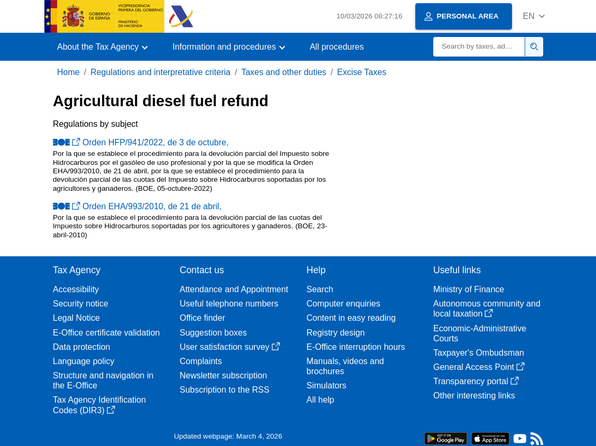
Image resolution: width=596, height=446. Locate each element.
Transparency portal (476, 381)
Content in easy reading (351, 317)
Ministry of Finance (468, 289)
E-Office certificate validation (106, 332)
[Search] (479, 47)
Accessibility (76, 289)
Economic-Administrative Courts (479, 333)
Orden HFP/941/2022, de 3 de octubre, (141, 142)
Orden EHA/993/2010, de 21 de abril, (137, 206)
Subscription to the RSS (224, 389)
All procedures (337, 46)
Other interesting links (474, 395)
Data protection (81, 346)
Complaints (201, 361)
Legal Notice (76, 317)
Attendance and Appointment (234, 289)
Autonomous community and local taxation (487, 308)
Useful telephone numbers (229, 303)
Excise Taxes (361, 72)
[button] (534, 16)
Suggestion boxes (213, 332)
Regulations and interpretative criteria (160, 72)
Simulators (326, 385)
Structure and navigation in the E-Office (103, 380)
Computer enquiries (343, 303)
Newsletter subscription (223, 375)
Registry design (335, 332)
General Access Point (479, 367)
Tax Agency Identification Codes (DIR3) (99, 404)
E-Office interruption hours (355, 346)
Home (68, 72)
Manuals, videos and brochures (345, 366)
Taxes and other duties (284, 72)
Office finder (202, 317)
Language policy (84, 361)
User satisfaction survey (230, 346)
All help (320, 399)
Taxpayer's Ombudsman (478, 352)
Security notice (80, 303)
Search (319, 289)
